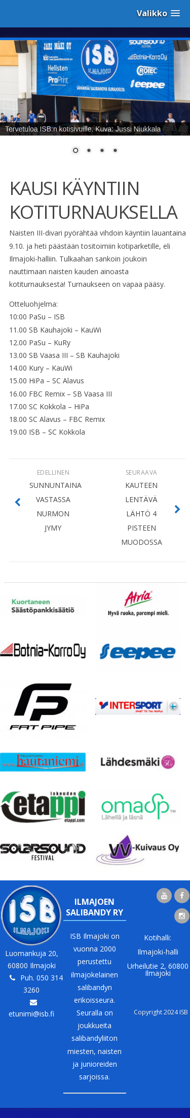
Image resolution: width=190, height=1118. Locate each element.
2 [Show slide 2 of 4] (88, 151)
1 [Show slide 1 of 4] (75, 151)
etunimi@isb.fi (31, 1013)
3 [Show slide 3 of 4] (101, 151)
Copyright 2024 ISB (161, 1012)
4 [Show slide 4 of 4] (115, 151)
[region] (95, 103)
